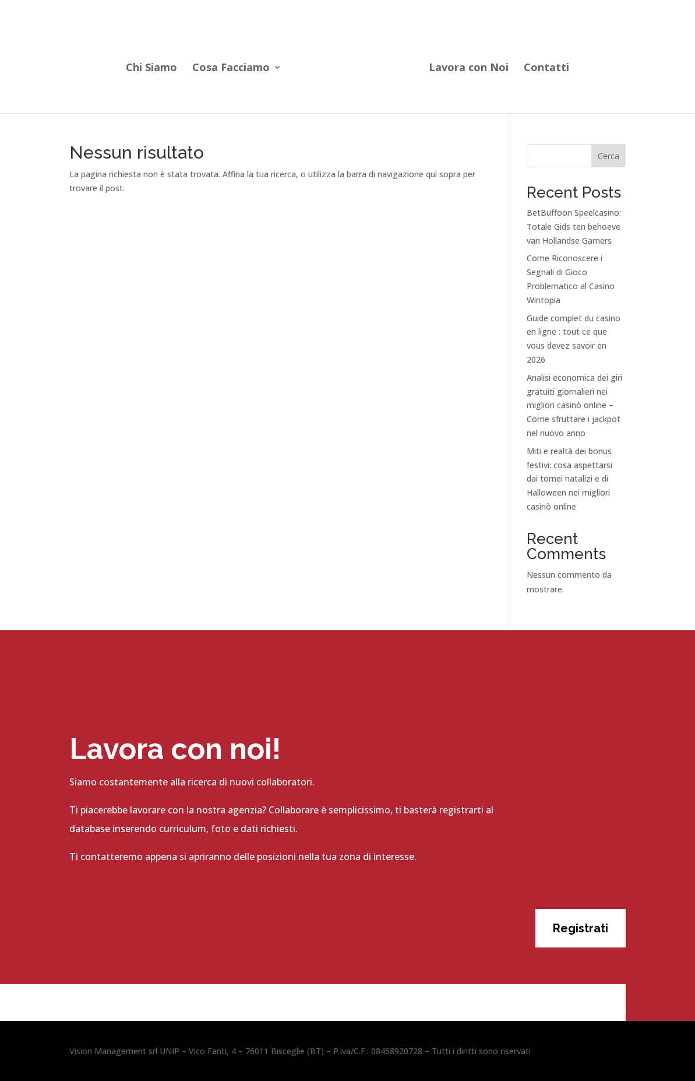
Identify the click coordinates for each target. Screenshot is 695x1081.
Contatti (543, 66)
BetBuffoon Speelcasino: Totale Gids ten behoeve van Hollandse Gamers (574, 226)
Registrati (580, 928)
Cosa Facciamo (234, 66)
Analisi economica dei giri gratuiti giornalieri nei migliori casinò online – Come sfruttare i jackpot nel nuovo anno (574, 405)
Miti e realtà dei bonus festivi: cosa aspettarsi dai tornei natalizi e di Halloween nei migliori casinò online (569, 478)
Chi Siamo (155, 66)
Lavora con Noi (465, 66)
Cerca (608, 156)
